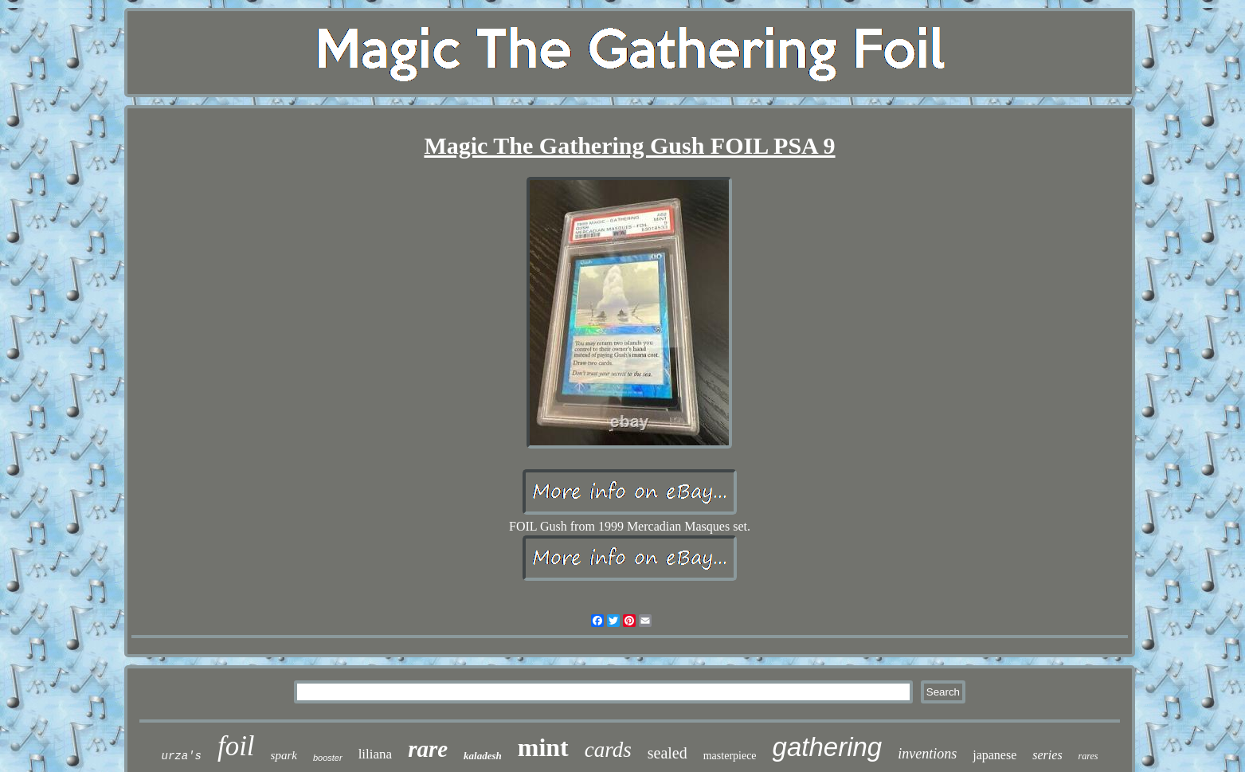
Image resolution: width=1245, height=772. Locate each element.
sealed (667, 753)
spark (284, 755)
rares (1088, 756)
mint (543, 747)
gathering (828, 747)
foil (236, 746)
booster (328, 757)
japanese (994, 755)
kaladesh (483, 756)
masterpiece (730, 756)
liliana (375, 754)
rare (428, 749)
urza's (181, 756)
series (1047, 755)
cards (608, 750)
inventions (927, 754)
